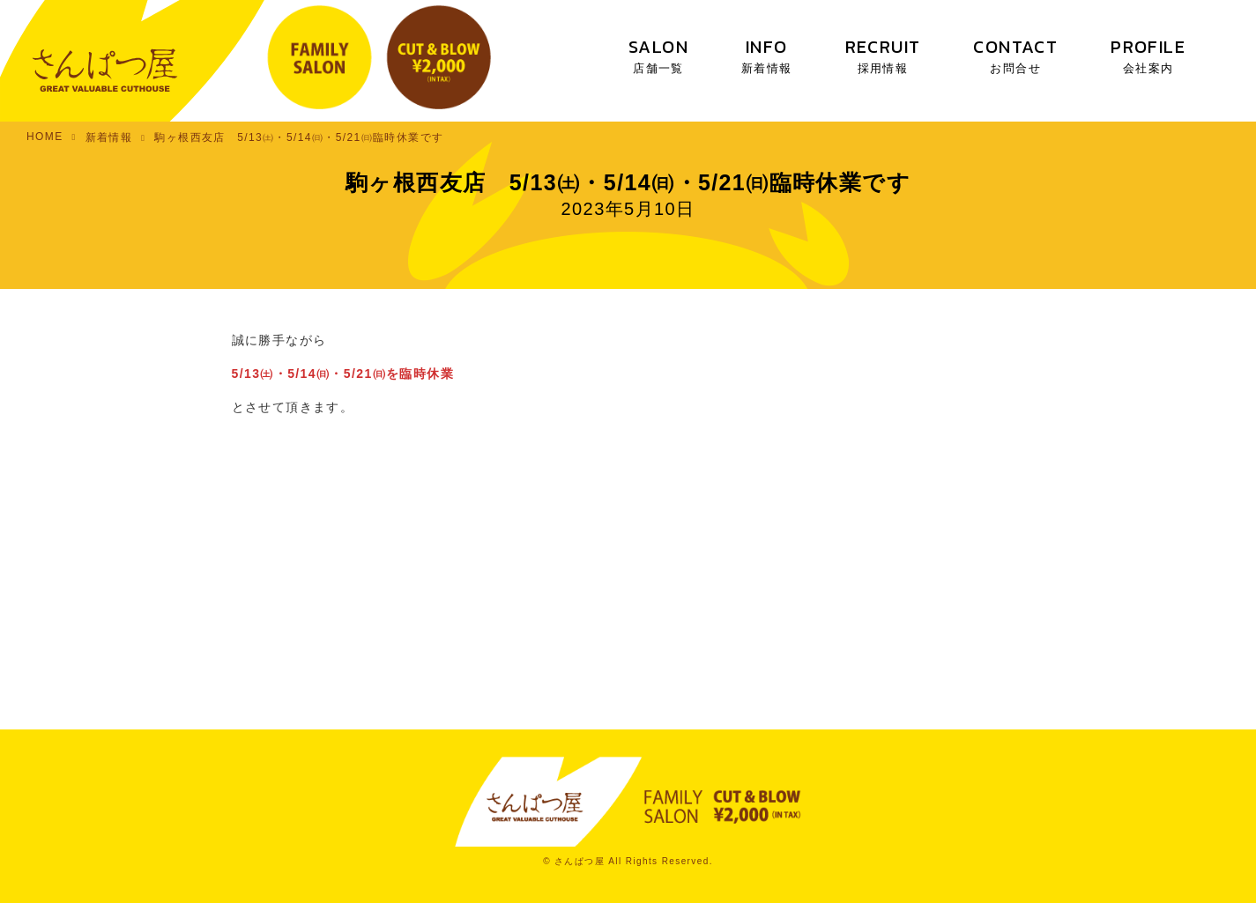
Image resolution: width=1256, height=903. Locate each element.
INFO (766, 55)
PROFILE (1148, 55)
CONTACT (1015, 55)
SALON (658, 55)
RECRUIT (883, 55)
